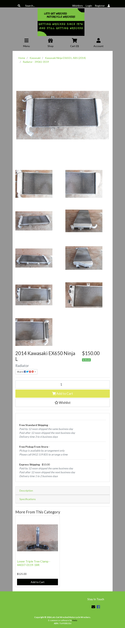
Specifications (27, 499)
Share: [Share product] (25, 371)
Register (100, 5)
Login (89, 5)
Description (26, 490)
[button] (62, 403)
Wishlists (77, 5)
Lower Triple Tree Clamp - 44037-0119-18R (33, 563)
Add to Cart (62, 393)
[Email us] (93, 606)
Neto (74, 620)
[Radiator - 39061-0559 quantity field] (62, 384)
